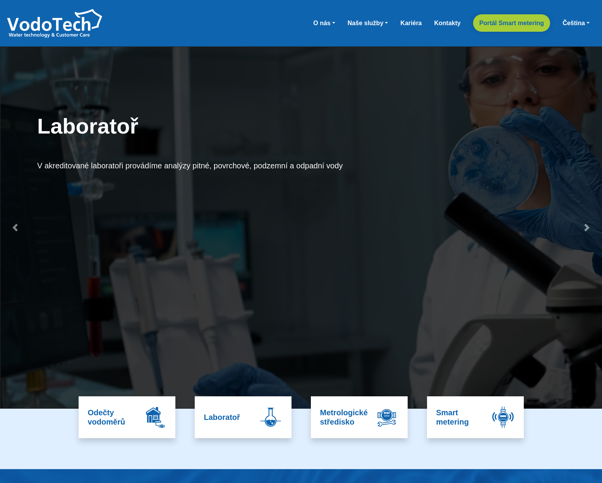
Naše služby (365, 23)
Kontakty (447, 23)
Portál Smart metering (511, 23)
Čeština (574, 23)
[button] (15, 227)
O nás (321, 23)
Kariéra (411, 23)
